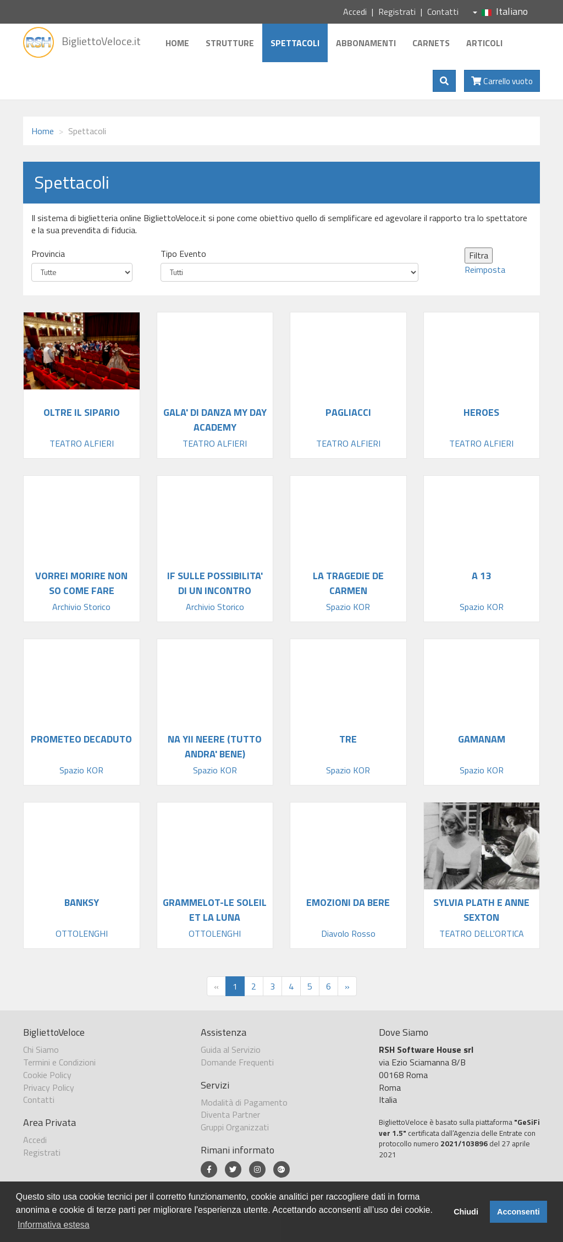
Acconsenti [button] (518, 1211)
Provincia (48, 254)
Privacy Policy (48, 1087)
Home (177, 43)
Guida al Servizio (231, 1049)
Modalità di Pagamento (244, 1102)
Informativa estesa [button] (54, 1224)
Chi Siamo (41, 1049)
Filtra (478, 255)
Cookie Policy (47, 1074)
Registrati (397, 11)
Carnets (431, 43)
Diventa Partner (230, 1114)
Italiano (500, 11)
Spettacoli (295, 43)
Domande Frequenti (237, 1062)
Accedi (355, 11)
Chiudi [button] (466, 1211)
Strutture (230, 43)
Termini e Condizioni (59, 1062)
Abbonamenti (366, 43)
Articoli (484, 43)
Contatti (443, 11)
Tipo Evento (183, 254)
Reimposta (485, 269)
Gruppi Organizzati (235, 1127)
